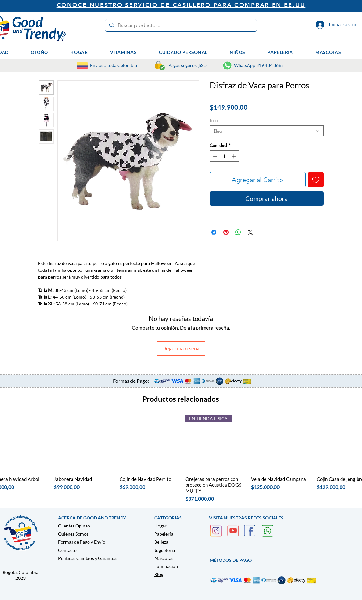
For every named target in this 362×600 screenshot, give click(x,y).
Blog (158, 574)
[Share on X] (250, 232)
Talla (214, 120)
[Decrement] (214, 156)
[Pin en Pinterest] (226, 232)
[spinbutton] (224, 156)
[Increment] (234, 156)
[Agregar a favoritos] (316, 179)
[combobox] (267, 130)
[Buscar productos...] (180, 25)
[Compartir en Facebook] (214, 232)
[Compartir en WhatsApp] (238, 232)
